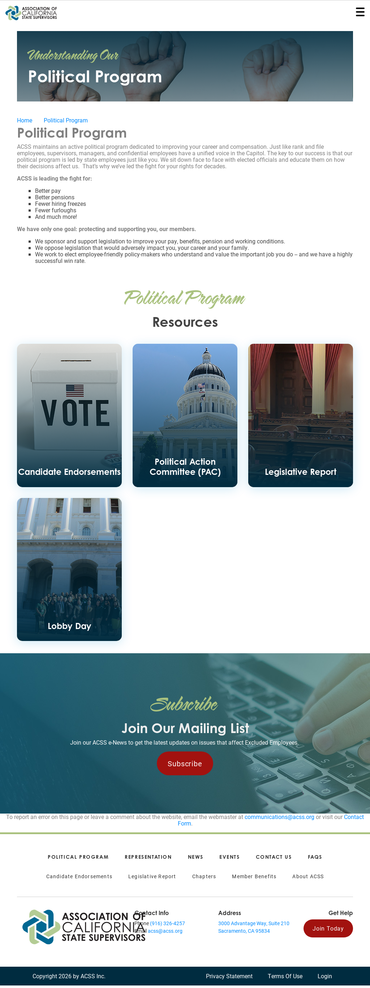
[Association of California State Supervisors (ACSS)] (83, 928)
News (195, 859)
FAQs (315, 859)
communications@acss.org (279, 819)
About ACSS (308, 878)
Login (325, 978)
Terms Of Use (285, 978)
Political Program (66, 120)
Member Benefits (254, 878)
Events (229, 859)
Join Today (328, 931)
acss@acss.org (165, 933)
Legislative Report (152, 878)
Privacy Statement (229, 978)
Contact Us (274, 859)
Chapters (204, 878)
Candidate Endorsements (79, 878)
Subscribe (185, 766)
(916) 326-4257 (167, 925)
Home (24, 120)
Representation (148, 859)
